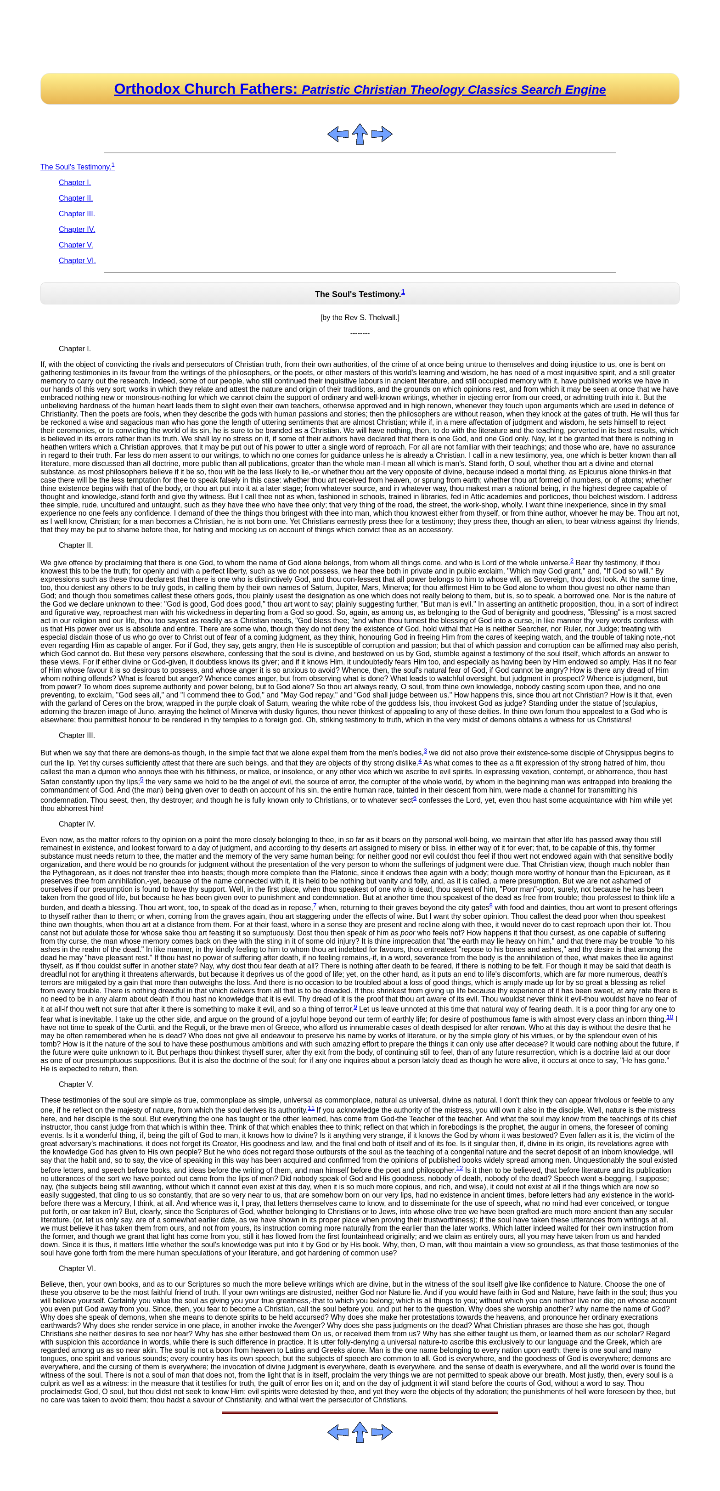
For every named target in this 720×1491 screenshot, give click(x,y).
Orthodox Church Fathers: (360, 88)
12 (459, 1168)
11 (311, 1107)
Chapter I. (75, 182)
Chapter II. (76, 198)
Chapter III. (77, 214)
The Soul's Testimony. (77, 167)
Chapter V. (76, 245)
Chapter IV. (77, 229)
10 (669, 1016)
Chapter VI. (77, 260)
